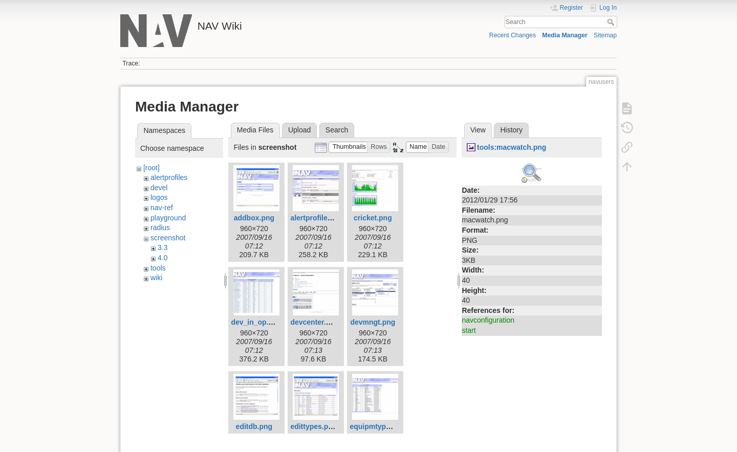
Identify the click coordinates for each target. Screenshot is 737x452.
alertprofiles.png (318, 218)
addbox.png (254, 218)
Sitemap (605, 35)
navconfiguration (488, 320)
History (511, 130)
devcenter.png (314, 322)
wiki (156, 278)
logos (158, 197)
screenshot (167, 238)
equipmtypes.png (379, 426)
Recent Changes (512, 35)
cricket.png (373, 218)
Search (612, 22)
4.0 (162, 258)
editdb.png (254, 426)
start (468, 330)
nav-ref (161, 208)
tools (158, 268)
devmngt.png (372, 322)
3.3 (162, 247)
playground (168, 218)
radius (160, 227)
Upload (299, 130)
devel (158, 188)
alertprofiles (168, 177)
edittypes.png (313, 426)
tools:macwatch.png (511, 147)
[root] (151, 168)
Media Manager (565, 35)
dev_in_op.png (256, 322)
